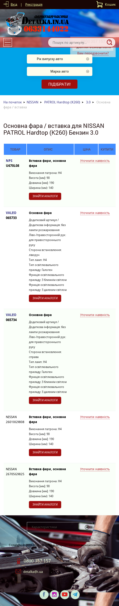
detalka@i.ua (33, 571)
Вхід (14, 4)
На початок (12, 102)
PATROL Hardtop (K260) (62, 102)
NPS (15, 163)
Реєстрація (33, 4)
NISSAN (32, 102)
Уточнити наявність (95, 161)
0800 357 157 (37, 560)
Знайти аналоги (45, 196)
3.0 (88, 102)
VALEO (15, 215)
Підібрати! (59, 84)
